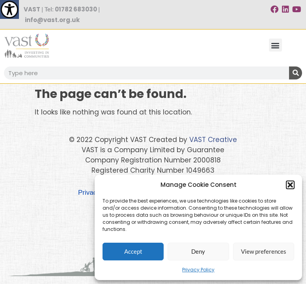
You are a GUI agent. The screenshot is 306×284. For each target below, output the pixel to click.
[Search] (295, 72)
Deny (198, 251)
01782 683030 (76, 9)
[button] (290, 185)
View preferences (263, 251)
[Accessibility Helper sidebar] (9, 9)
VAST (32, 9)
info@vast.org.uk (52, 20)
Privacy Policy (198, 269)
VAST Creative (213, 139)
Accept (133, 251)
